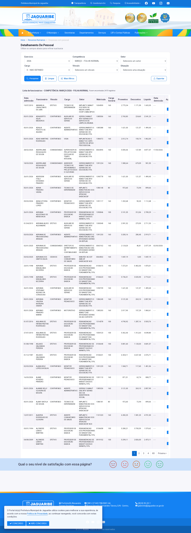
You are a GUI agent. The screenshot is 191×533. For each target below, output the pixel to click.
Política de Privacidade (37, 513)
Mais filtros (67, 78)
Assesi (86, 529)
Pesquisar (32, 78)
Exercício (28, 57)
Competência (79, 57)
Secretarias (70, 33)
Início (23, 40)
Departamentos (87, 33)
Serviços (102, 33)
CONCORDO (16, 523)
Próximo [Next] (162, 453)
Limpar (49, 78)
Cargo (27, 66)
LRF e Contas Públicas (120, 33)
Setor (123, 57)
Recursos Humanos (36, 40)
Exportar (158, 78)
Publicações (141, 32)
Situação (125, 66)
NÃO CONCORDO (38, 523)
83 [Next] (153, 453)
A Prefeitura (34, 32)
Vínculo (76, 66)
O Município (53, 32)
